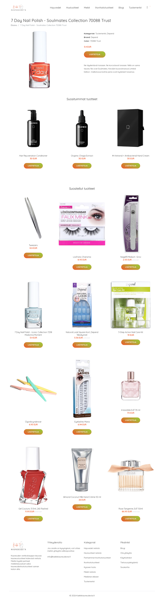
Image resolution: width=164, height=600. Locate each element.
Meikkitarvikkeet (91, 577)
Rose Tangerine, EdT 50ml (131, 508)
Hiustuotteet (72, 7)
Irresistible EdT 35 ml (130, 410)
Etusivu (14, 25)
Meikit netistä (90, 572)
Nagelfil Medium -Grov (130, 257)
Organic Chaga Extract (82, 155)
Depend (110, 33)
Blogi (121, 7)
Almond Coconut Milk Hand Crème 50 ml (82, 497)
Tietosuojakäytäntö (129, 562)
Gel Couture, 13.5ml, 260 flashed (33, 508)
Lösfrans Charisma (82, 257)
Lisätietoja (94, 54)
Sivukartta (124, 567)
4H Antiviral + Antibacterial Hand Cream (130, 155)
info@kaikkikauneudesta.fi (59, 556)
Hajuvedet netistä (92, 548)
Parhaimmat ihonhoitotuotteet (97, 558)
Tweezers (33, 245)
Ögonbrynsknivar (33, 421)
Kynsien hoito (90, 567)
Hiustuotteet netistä (92, 553)
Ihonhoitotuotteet (104, 7)
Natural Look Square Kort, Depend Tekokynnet (82, 333)
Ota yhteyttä (126, 553)
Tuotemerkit (135, 7)
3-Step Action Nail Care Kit (130, 332)
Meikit (87, 7)
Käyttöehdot (126, 558)
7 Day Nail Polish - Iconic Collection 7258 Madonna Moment (33, 333)
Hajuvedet (55, 7)
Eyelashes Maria (82, 421)
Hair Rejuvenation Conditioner (33, 155)
